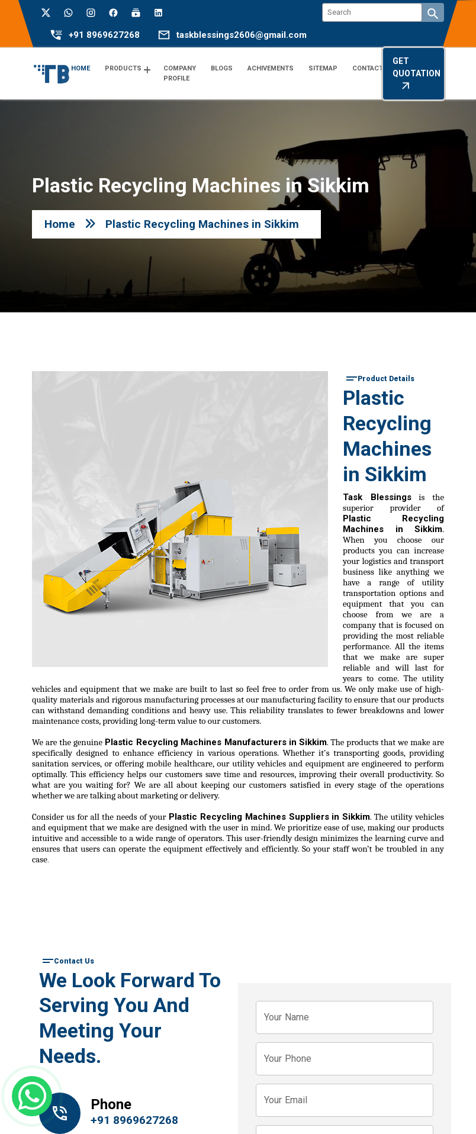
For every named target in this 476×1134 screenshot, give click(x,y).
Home (59, 224)
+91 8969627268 (104, 35)
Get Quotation (416, 74)
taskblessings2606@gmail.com (241, 35)
